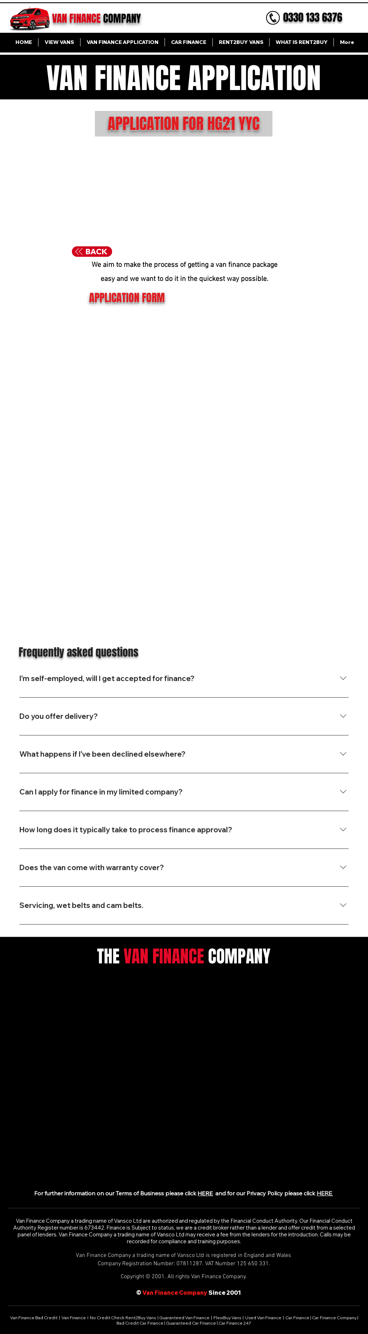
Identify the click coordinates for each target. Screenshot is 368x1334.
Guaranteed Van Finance (184, 1317)
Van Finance (74, 1317)
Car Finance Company (334, 1317)
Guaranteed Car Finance (191, 1323)
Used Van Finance (263, 1317)
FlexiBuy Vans (227, 1317)
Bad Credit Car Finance (140, 1323)
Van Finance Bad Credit (34, 1317)
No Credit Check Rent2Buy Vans (123, 1317)
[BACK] (92, 251)
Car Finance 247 (235, 1323)
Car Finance (297, 1317)
